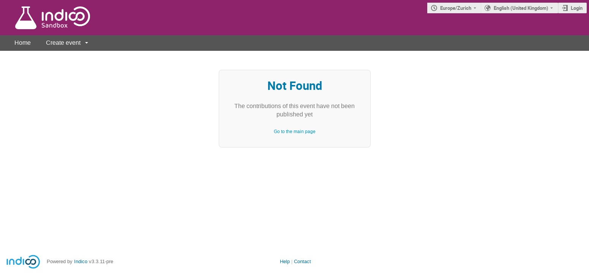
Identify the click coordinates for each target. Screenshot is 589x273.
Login (577, 8)
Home (22, 43)
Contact (302, 261)
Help (285, 261)
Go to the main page (295, 132)
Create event (63, 43)
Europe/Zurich (455, 8)
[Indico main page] (45, 17)
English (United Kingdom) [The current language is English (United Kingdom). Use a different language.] (521, 8)
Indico (80, 261)
